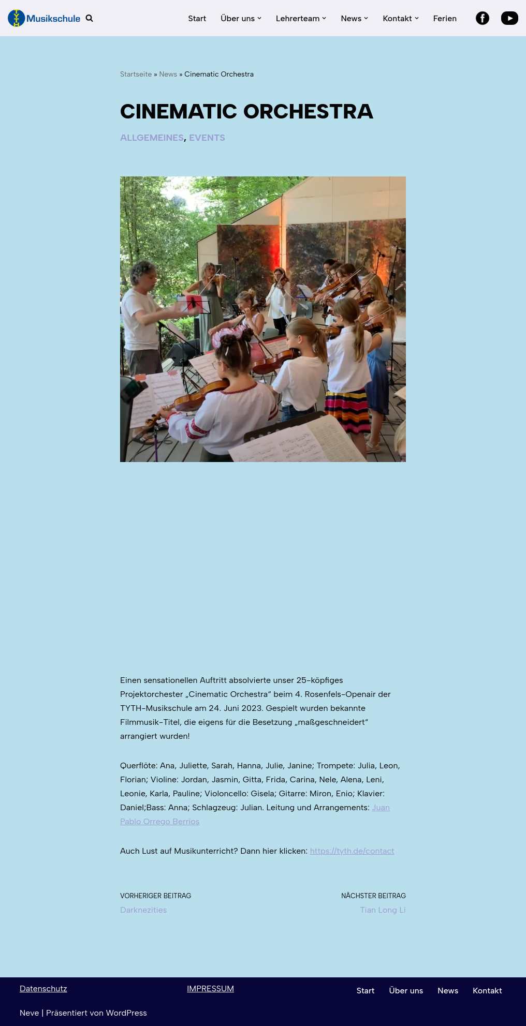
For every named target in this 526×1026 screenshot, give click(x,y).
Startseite (136, 74)
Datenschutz (43, 988)
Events (207, 137)
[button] (259, 18)
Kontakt (487, 990)
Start (197, 18)
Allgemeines (152, 137)
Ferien (445, 18)
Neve (29, 1013)
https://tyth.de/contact (352, 851)
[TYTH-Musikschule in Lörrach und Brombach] (44, 18)
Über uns (406, 990)
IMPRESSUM (210, 988)
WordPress (126, 1013)
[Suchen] (89, 18)
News (168, 74)
